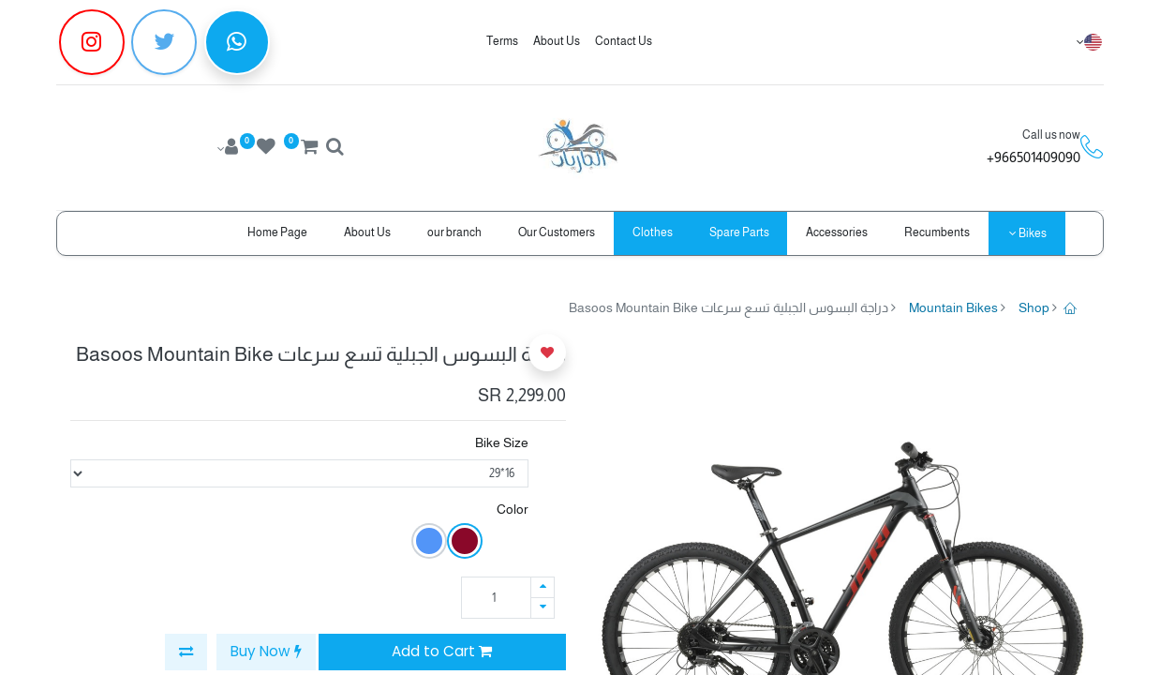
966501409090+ (1033, 157)
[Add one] (542, 587)
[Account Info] (226, 149)
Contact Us (623, 41)
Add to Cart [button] (442, 651)
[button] (186, 652)
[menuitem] (937, 233)
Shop (1034, 307)
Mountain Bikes (953, 307)
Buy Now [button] (266, 651)
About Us (556, 41)
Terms (502, 41)
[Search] (334, 149)
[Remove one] (542, 608)
